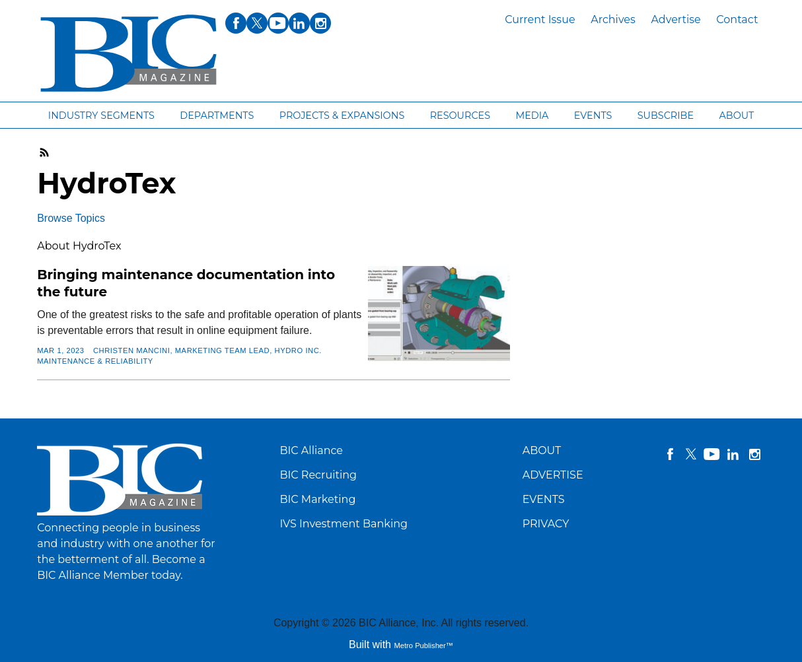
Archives (613, 19)
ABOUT (542, 450)
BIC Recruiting (318, 475)
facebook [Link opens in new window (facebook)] (235, 23)
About (736, 115)
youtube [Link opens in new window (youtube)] (278, 23)
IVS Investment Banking (343, 523)
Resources (460, 115)
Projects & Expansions (342, 115)
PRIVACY (546, 523)
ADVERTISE (553, 475)
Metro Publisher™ (423, 645)
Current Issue (540, 19)
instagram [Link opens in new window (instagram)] (320, 23)
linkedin (733, 454)
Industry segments (101, 115)
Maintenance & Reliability (95, 361)
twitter (691, 454)
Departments (217, 115)
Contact (737, 19)
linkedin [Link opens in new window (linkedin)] (299, 23)
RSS (45, 152)
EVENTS (544, 499)
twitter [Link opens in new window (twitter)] (257, 23)
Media (531, 115)
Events (593, 115)
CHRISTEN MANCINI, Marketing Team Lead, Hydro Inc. (207, 350)
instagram (754, 454)
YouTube (712, 454)
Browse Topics (71, 218)
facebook (669, 454)
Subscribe (666, 115)
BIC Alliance (311, 450)
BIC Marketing (317, 499)
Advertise (675, 19)
